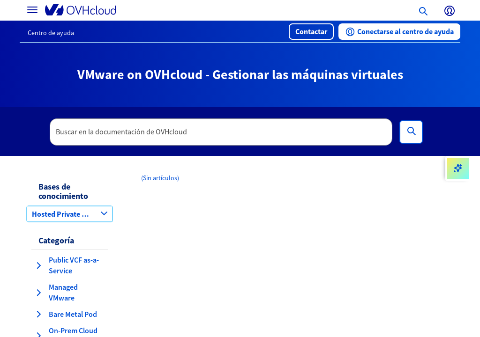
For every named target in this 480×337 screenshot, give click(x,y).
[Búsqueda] (411, 132)
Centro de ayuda (51, 33)
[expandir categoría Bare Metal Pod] (38, 314)
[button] (311, 31)
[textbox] (221, 132)
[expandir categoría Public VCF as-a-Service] (38, 265)
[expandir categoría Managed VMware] (38, 292)
